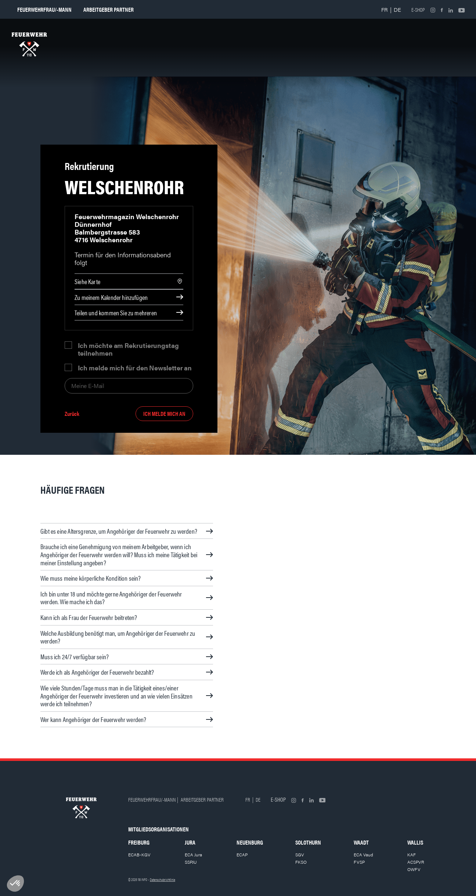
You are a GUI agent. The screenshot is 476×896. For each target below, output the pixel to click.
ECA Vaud (363, 854)
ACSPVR (415, 862)
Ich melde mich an (164, 413)
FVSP (359, 862)
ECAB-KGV (139, 854)
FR (384, 9)
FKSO (301, 862)
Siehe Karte (87, 281)
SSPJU (191, 862)
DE (397, 9)
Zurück (72, 413)
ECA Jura (193, 854)
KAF (411, 854)
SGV (299, 854)
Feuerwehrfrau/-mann (44, 9)
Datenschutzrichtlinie (162, 879)
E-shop (418, 9)
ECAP (242, 854)
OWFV (414, 869)
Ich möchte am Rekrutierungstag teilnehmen (128, 349)
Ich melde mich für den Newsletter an (135, 367)
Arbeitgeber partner (108, 9)
